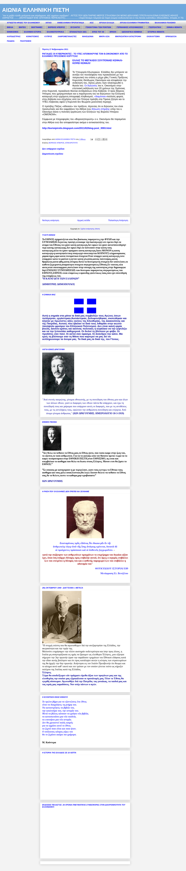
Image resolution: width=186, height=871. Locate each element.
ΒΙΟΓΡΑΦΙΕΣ (36, 27)
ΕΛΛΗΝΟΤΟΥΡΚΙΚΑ (55, 32)
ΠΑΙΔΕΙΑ (11, 41)
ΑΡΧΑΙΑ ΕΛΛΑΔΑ (106, 23)
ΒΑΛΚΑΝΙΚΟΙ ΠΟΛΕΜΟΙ (165, 23)
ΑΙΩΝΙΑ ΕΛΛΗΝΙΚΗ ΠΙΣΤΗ (35, 10)
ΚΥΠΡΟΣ (48, 36)
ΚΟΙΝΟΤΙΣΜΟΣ (32, 36)
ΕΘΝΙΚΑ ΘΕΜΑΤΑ (174, 27)
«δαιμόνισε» (100, 96)
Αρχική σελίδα (83, 220)
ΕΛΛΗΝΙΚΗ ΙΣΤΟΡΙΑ (32, 32)
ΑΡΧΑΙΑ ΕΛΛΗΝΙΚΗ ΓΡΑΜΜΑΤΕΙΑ (134, 23)
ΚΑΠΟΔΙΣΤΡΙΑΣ (14, 36)
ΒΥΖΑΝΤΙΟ (75, 27)
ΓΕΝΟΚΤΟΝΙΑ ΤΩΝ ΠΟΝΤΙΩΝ (98, 27)
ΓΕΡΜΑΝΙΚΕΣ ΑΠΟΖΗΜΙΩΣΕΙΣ (130, 27)
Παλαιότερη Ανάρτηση (118, 220)
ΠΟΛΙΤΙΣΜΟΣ (25, 41)
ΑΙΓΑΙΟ (49, 23)
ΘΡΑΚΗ (113, 32)
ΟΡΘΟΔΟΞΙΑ (171, 36)
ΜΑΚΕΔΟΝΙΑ (87, 36)
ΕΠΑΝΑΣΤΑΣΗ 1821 (78, 32)
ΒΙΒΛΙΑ (10, 27)
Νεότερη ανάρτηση (50, 220)
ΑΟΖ (92, 23)
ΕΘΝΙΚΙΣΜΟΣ (12, 32)
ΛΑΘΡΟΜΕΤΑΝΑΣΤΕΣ (67, 36)
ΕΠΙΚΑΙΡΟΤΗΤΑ (71, 143)
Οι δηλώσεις (90, 85)
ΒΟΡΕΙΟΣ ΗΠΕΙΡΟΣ (56, 27)
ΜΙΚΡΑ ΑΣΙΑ (104, 36)
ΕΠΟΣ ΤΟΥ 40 (98, 32)
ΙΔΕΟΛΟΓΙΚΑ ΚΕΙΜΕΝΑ (132, 32)
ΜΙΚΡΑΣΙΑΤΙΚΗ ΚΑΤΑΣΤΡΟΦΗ (128, 36)
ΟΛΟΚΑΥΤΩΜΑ (153, 36)
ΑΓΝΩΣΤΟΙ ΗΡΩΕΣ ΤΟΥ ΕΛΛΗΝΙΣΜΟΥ (23, 23)
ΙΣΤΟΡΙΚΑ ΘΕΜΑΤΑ (156, 32)
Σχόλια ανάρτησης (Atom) (90, 229)
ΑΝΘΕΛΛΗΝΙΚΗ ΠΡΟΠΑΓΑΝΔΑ (70, 23)
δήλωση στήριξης (101, 109)
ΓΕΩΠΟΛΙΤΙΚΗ (155, 27)
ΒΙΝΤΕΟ (22, 27)
